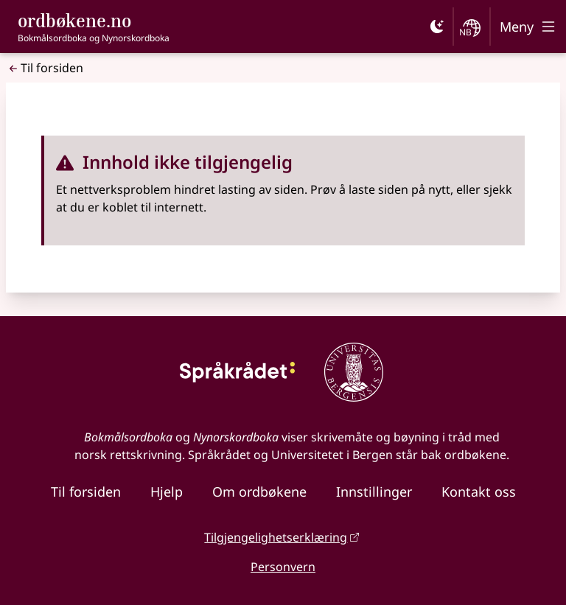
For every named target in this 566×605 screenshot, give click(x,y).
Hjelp (166, 491)
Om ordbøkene (259, 491)
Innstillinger (374, 491)
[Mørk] (437, 26)
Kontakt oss (478, 491)
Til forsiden (44, 68)
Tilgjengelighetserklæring (275, 537)
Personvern (283, 567)
